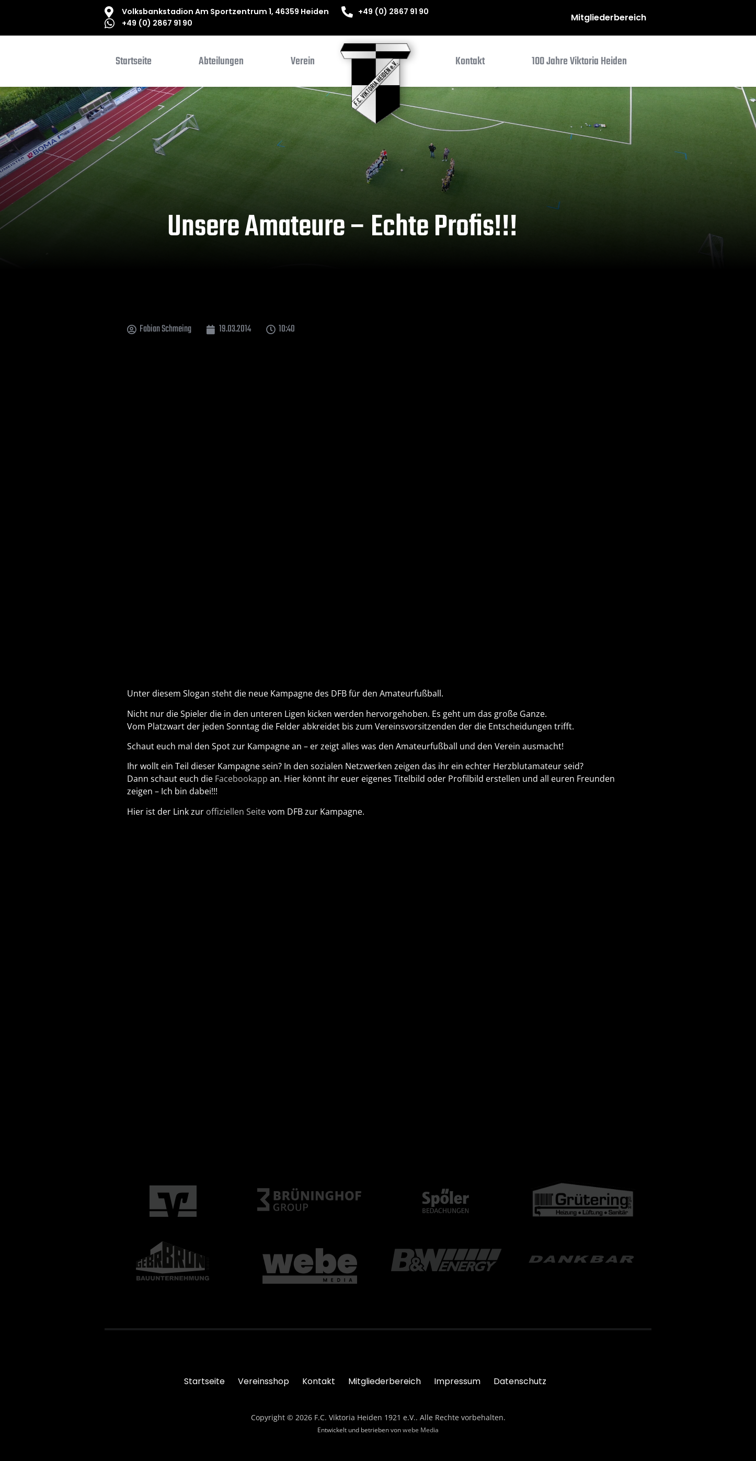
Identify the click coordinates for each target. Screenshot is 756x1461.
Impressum (457, 1381)
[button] (221, 64)
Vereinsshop (263, 1381)
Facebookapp (241, 778)
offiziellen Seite (236, 811)
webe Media (421, 1429)
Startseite (204, 1381)
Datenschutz (520, 1381)
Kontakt (318, 1381)
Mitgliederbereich (608, 18)
